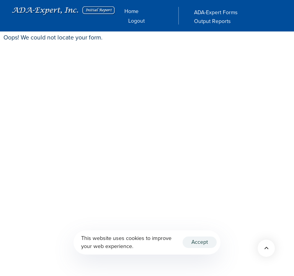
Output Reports (212, 21)
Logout (136, 21)
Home (131, 11)
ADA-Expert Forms (216, 13)
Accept (199, 242)
